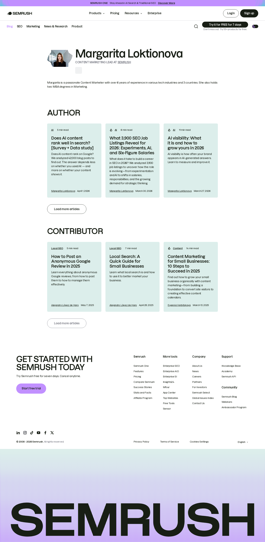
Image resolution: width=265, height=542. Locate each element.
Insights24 (168, 382)
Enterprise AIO (171, 371)
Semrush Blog (229, 396)
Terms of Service (169, 441)
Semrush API (229, 376)
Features (139, 371)
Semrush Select (201, 392)
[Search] (196, 26)
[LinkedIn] (18, 433)
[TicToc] (32, 433)
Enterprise (157, 13)
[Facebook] (45, 433)
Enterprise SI (170, 376)
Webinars (227, 402)
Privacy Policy (141, 441)
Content (178, 248)
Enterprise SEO (171, 366)
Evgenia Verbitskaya (179, 305)
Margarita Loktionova (63, 191)
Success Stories (143, 387)
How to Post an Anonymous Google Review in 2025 (70, 261)
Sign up (249, 13)
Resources (132, 13)
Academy (227, 371)
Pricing (114, 13)
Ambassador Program (234, 407)
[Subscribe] (225, 25)
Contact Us (198, 403)
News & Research (56, 26)
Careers (196, 376)
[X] (52, 433)
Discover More (166, 3)
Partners (197, 382)
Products (95, 13)
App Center (169, 392)
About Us (197, 366)
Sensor (167, 408)
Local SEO (57, 248)
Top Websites (170, 398)
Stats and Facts (142, 392)
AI (52, 130)
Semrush (124, 62)
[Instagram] (25, 433)
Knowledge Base (231, 366)
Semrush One (141, 366)
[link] (74, 160)
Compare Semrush (144, 382)
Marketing (33, 26)
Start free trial (31, 388)
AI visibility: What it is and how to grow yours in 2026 (186, 143)
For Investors (199, 387)
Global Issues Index (203, 398)
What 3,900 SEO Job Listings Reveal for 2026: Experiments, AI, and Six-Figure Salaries (132, 145)
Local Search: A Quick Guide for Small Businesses (127, 261)
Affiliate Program (143, 398)
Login (231, 13)
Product (77, 26)
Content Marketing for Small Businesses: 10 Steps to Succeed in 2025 (189, 263)
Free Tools (169, 403)
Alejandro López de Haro (65, 305)
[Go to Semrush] (19, 13)
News (195, 371)
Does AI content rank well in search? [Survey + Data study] (72, 143)
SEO (19, 26)
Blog (10, 26)
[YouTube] (39, 433)
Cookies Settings (199, 441)
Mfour (166, 387)
